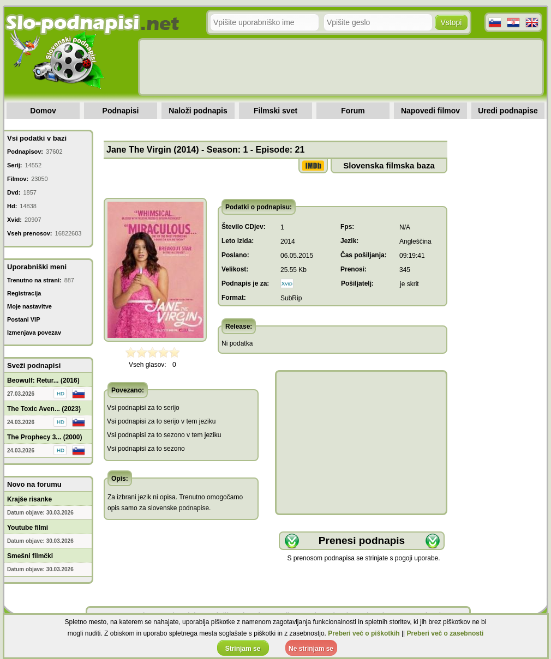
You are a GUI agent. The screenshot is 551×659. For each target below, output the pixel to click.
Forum (353, 110)
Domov (43, 110)
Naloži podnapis (198, 110)
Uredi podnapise (508, 110)
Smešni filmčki (30, 556)
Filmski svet (275, 110)
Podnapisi (121, 110)
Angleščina (415, 241)
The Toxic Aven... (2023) (44, 409)
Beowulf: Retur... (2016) (43, 380)
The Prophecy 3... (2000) (44, 437)
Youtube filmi (27, 527)
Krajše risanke (29, 499)
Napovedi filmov (430, 110)
